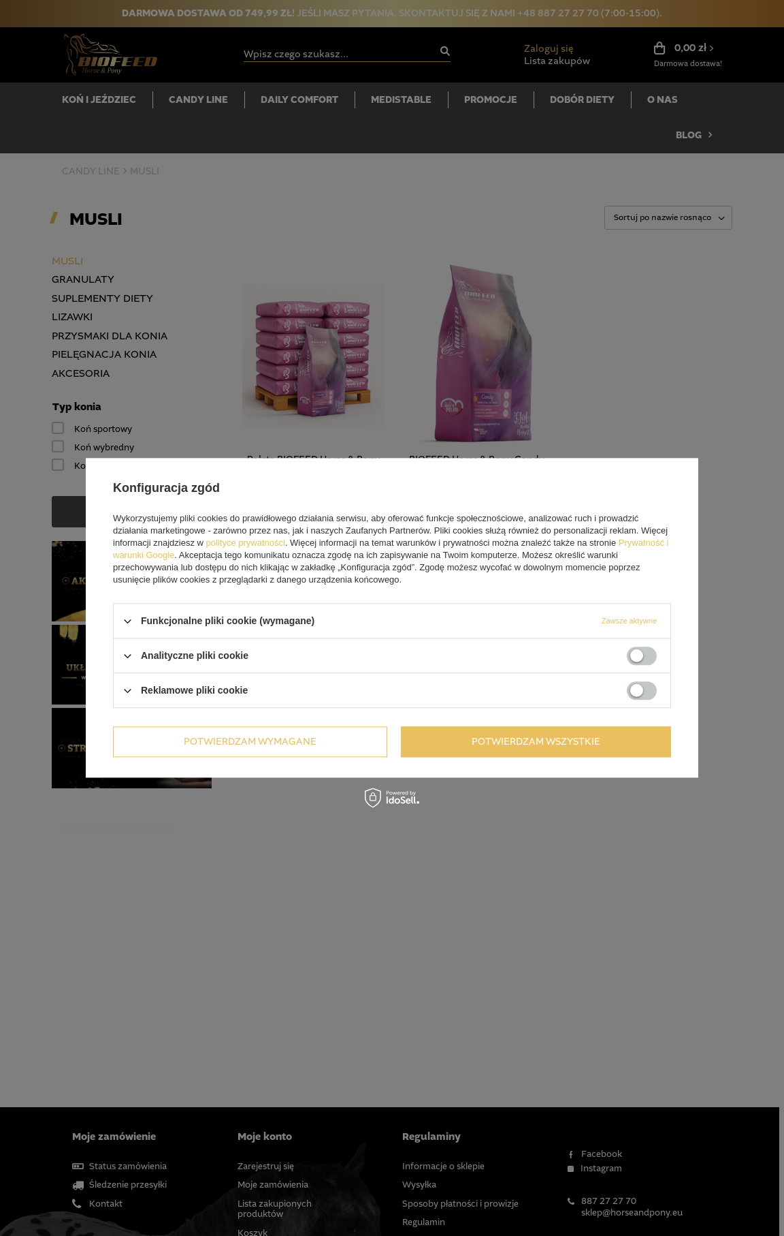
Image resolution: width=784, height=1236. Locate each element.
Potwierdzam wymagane (250, 742)
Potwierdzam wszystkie (536, 742)
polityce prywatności (245, 543)
